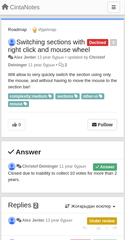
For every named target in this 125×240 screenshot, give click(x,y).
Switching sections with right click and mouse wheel (49, 45)
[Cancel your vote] (106, 228)
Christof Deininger (40, 166)
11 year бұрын (72, 166)
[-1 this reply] (115, 228)
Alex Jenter (25, 57)
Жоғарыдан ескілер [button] (90, 206)
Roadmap (17, 29)
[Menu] (113, 7)
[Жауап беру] (84, 228)
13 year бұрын (58, 220)
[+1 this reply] (98, 228)
